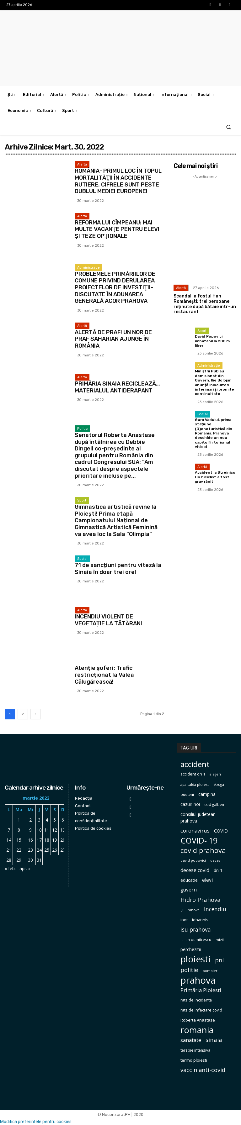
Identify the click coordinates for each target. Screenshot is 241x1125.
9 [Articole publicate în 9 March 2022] (30, 830)
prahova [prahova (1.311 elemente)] (198, 980)
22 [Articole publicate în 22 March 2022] (18, 850)
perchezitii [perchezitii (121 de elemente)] (190, 949)
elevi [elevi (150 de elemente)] (207, 880)
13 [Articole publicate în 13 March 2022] (62, 830)
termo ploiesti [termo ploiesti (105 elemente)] (193, 1060)
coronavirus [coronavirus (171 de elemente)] (195, 830)
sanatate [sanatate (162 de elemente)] (190, 1040)
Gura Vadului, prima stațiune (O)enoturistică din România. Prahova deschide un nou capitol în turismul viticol (213, 433)
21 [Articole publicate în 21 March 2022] (8, 850)
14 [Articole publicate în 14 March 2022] (8, 840)
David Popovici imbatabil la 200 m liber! (212, 341)
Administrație (88, 267)
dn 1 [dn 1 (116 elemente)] (218, 870)
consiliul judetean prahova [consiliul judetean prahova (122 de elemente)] (198, 817)
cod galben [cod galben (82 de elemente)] (214, 804)
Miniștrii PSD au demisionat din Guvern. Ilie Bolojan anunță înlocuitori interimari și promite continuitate (214, 382)
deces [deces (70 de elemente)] (215, 860)
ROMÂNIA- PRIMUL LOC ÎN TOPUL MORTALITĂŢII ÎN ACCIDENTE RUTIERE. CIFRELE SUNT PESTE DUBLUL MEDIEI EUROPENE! (118, 181)
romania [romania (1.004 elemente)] (197, 1030)
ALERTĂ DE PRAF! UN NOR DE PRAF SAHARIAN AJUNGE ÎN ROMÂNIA (113, 339)
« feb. (10, 868)
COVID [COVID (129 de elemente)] (221, 831)
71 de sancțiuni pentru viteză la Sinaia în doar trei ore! (118, 569)
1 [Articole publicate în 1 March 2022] (19, 820)
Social (82, 559)
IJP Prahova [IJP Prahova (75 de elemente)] (190, 909)
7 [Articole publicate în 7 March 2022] (9, 830)
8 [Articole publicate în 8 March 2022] (19, 830)
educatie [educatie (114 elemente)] (189, 880)
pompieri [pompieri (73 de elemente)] (210, 970)
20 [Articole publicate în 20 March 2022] (62, 840)
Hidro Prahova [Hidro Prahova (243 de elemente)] (200, 899)
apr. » (24, 868)
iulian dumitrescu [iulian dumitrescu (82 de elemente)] (195, 939)
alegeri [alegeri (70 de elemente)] (215, 774)
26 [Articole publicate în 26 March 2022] (54, 850)
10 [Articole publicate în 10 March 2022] (39, 830)
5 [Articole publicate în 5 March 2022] (54, 820)
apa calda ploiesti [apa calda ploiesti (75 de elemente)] (195, 784)
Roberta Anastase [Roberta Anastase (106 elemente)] (197, 1020)
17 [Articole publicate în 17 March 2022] (39, 840)
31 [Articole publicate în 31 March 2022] (39, 860)
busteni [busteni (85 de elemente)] (187, 794)
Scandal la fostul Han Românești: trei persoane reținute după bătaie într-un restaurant (205, 303)
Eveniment (86, 662)
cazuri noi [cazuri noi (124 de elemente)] (190, 804)
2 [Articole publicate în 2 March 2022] (30, 820)
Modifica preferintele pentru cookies (36, 1121)
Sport (81, 500)
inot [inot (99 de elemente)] (184, 920)
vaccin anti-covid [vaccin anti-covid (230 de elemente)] (202, 1070)
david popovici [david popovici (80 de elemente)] (193, 860)
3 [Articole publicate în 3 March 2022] (39, 820)
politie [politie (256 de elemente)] (189, 970)
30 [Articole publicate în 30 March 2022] (30, 860)
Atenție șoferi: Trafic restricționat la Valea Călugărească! (104, 675)
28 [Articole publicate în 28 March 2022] (8, 860)
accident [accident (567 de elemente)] (195, 764)
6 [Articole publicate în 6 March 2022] (63, 820)
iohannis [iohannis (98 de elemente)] (200, 920)
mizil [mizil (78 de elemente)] (220, 939)
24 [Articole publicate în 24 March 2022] (39, 850)
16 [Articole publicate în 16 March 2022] (30, 840)
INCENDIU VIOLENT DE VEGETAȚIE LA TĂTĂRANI (108, 620)
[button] (229, 127)
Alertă (82, 164)
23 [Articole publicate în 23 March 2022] (30, 850)
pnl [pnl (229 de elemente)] (219, 960)
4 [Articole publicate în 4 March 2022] (47, 820)
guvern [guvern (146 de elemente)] (188, 889)
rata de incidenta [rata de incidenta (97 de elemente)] (196, 1000)
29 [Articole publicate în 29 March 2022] (18, 860)
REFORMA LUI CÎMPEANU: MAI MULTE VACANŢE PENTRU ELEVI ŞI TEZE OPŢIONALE (117, 229)
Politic (82, 429)
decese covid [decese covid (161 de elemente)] (194, 870)
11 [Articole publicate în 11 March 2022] (46, 830)
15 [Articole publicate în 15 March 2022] (18, 840)
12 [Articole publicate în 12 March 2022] (54, 830)
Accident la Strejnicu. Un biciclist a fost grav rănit (215, 477)
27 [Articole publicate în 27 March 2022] (62, 850)
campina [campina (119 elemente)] (207, 794)
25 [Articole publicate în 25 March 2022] (46, 850)
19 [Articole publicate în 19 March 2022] (54, 840)
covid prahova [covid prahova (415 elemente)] (203, 850)
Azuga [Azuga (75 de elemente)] (219, 784)
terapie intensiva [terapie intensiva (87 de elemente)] (195, 1050)
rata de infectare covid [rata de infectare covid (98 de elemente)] (201, 1010)
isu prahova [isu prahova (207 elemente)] (195, 929)
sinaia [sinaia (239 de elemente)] (214, 1039)
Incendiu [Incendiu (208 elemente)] (215, 909)
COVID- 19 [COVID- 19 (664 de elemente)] (198, 840)
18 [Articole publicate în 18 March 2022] (46, 840)
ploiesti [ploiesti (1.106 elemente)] (195, 959)
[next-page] (35, 714)
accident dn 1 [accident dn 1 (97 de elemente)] (192, 774)
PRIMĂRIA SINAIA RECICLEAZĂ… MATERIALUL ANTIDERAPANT (117, 387)
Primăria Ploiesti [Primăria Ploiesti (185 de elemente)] (200, 990)
